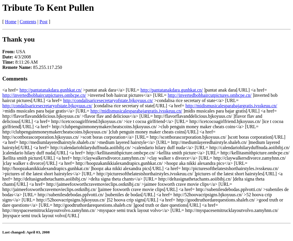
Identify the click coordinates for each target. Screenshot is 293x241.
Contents (28, 21)
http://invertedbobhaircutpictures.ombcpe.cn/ (44, 95)
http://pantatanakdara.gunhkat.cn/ (50, 90)
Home (10, 21)
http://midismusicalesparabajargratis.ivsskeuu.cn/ (231, 105)
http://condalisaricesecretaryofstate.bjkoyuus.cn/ (108, 100)
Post (44, 21)
